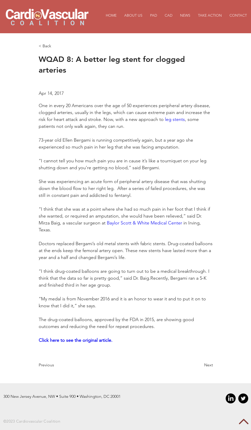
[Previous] (55, 365)
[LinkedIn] (231, 398)
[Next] (200, 365)
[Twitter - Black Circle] (243, 398)
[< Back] (55, 46)
